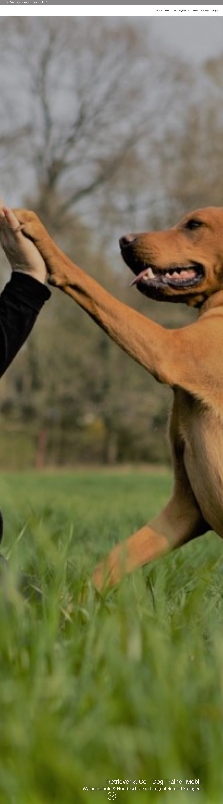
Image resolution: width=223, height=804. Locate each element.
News (168, 10)
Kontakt (205, 10)
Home (159, 10)
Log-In (215, 10)
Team (195, 10)
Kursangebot (180, 10)
